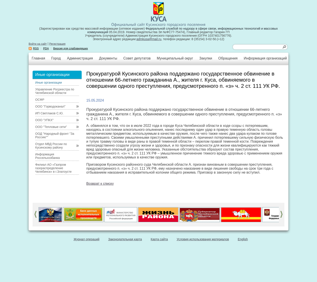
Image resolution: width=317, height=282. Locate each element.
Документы (108, 58)
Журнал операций (86, 239)
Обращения (228, 58)
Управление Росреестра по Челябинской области (54, 91)
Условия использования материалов (203, 239)
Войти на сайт (38, 43)
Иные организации (48, 82)
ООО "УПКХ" (44, 120)
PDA (46, 48)
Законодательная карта (125, 239)
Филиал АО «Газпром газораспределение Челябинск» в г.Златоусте (53, 168)
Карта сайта (159, 239)
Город (56, 58)
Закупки (205, 58)
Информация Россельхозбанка (47, 156)
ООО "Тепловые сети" (51, 127)
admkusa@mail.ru (148, 39)
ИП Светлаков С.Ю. (49, 113)
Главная (38, 58)
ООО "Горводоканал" (50, 106)
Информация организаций (265, 58)
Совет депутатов (137, 58)
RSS (36, 48)
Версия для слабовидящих (70, 48)
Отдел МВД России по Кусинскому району (51, 145)
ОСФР (39, 99)
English (243, 239)
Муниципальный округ (175, 58)
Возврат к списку (100, 183)
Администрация (80, 58)
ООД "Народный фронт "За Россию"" (54, 135)
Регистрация (57, 43)
